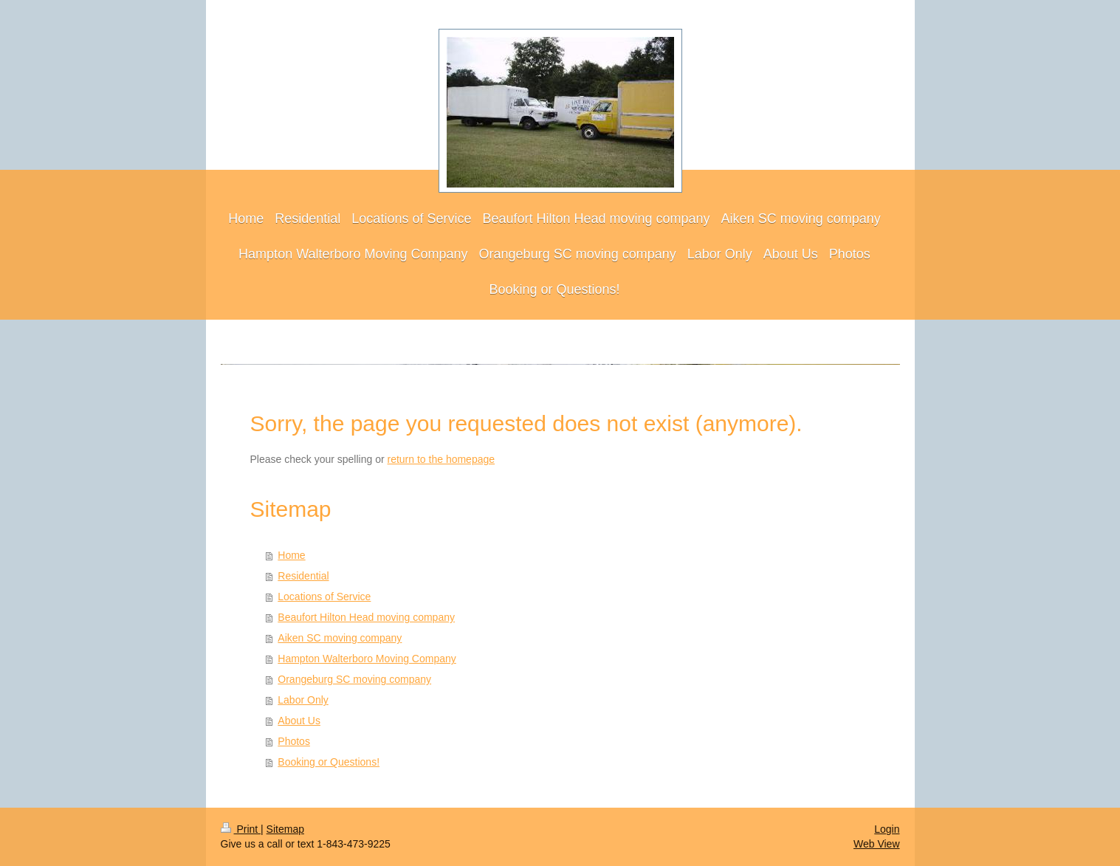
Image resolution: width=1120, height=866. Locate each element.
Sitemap (285, 829)
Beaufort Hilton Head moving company (366, 617)
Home (291, 555)
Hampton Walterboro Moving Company (367, 658)
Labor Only (303, 700)
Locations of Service (324, 596)
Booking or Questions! (328, 762)
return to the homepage (441, 459)
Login (886, 829)
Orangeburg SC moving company (354, 679)
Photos (294, 741)
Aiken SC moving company (340, 638)
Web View (876, 844)
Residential (303, 576)
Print (241, 829)
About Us (299, 720)
